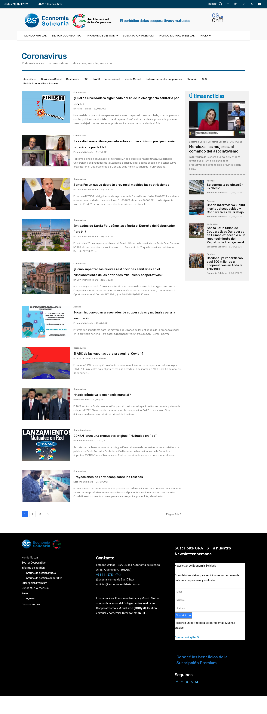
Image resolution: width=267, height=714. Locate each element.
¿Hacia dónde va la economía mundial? (119, 410)
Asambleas (30, 79)
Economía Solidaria (83, 158)
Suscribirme (183, 633)
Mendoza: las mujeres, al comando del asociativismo (213, 148)
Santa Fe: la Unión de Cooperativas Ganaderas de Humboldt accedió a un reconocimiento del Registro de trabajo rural (226, 235)
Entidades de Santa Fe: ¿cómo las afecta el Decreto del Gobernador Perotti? (123, 236)
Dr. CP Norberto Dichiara (85, 201)
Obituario (192, 79)
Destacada (72, 79)
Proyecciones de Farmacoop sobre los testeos (127, 495)
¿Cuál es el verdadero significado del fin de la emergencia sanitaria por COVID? (126, 100)
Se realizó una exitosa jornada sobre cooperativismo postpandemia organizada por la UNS (123, 146)
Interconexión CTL (134, 631)
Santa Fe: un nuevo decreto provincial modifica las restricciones (118, 193)
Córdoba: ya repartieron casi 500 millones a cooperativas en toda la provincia (225, 263)
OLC (204, 79)
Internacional (112, 79)
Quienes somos (31, 622)
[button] (216, 4)
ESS (86, 79)
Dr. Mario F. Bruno (82, 109)
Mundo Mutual (133, 79)
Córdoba (211, 254)
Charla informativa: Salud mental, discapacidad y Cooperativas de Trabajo (226, 208)
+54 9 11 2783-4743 (108, 593)
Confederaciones (82, 446)
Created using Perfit (187, 656)
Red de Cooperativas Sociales (41, 83)
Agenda (77, 321)
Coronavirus (79, 92)
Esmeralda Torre (81, 416)
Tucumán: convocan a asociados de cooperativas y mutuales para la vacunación (125, 329)
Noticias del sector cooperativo (164, 79)
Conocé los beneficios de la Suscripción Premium (202, 678)
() (140, 626)
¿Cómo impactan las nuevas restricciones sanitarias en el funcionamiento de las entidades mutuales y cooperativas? (122, 282)
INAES (96, 79)
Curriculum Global (51, 79)
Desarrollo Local (197, 142)
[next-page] (48, 532)
